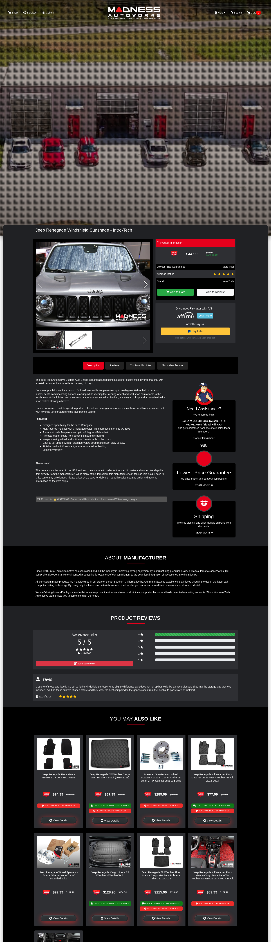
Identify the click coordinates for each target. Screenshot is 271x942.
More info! (228, 266)
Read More (204, 485)
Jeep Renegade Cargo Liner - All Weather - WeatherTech (110, 874)
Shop (13, 12)
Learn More (205, 315)
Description (93, 365)
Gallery (48, 12)
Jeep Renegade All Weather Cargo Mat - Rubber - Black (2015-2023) (110, 776)
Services (30, 12)
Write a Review (84, 663)
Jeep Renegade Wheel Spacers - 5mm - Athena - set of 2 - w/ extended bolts (58, 875)
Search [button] (236, 12)
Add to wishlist (215, 292)
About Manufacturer (173, 365)
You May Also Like (141, 365)
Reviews (115, 365)
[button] (145, 284)
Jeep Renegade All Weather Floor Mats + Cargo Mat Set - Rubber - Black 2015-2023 (161, 875)
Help (220, 12)
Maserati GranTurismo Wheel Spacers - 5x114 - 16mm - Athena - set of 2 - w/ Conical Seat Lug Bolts (161, 777)
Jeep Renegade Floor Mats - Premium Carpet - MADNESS (59, 776)
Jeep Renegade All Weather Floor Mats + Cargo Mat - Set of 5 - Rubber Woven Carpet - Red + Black (212, 875)
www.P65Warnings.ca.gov (122, 499)
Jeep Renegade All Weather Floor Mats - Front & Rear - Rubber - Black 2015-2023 (212, 777)
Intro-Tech (228, 281)
